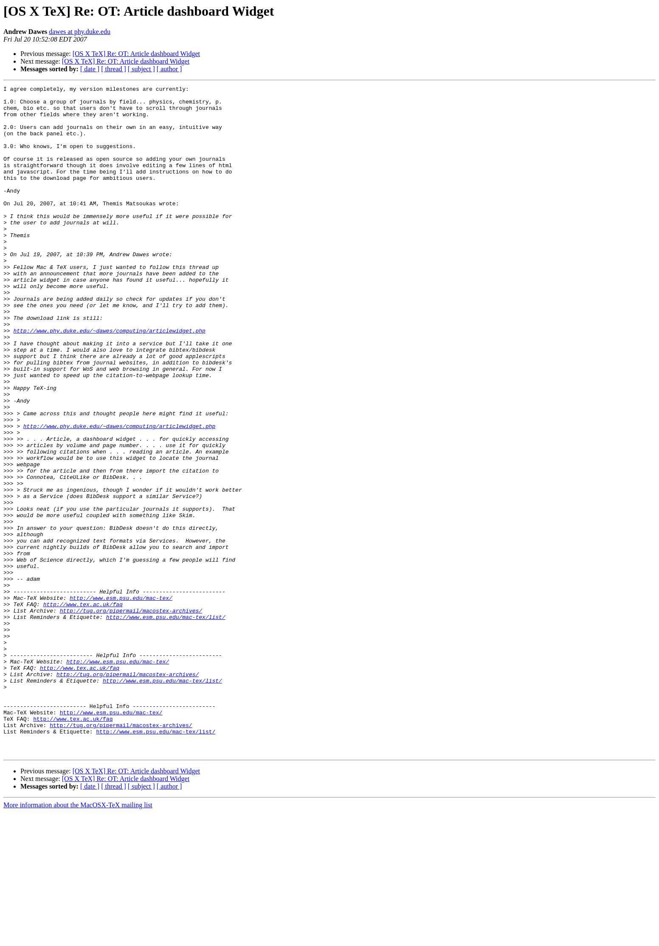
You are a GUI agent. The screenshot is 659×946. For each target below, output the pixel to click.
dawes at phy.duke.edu (79, 31)
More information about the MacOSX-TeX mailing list (77, 938)
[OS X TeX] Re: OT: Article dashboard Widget (136, 53)
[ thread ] (113, 69)
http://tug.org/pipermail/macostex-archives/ (131, 716)
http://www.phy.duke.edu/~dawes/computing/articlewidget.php (109, 380)
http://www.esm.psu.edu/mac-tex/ (121, 701)
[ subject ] (141, 69)
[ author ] (169, 69)
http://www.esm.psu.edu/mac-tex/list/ (165, 724)
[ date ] (89, 69)
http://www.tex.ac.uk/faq (83, 708)
